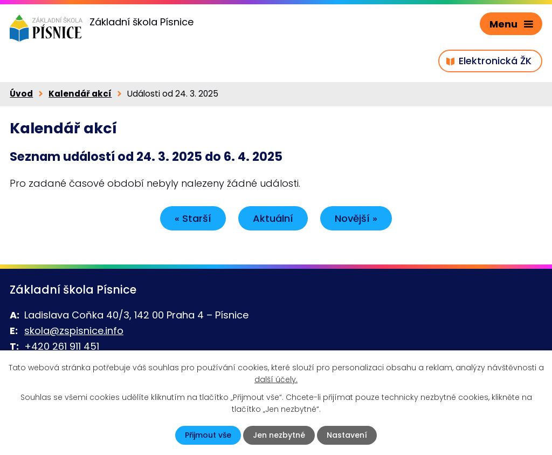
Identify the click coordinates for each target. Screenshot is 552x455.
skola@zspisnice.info (73, 330)
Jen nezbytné (279, 435)
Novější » (356, 218)
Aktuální (273, 218)
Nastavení (347, 435)
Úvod (21, 93)
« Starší (193, 218)
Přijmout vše (208, 435)
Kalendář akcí (80, 93)
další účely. (276, 379)
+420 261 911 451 (61, 346)
